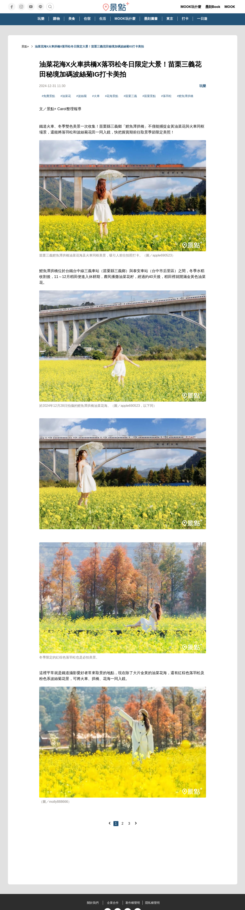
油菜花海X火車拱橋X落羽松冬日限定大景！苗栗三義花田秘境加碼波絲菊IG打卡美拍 (89, 46)
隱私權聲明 (152, 902)
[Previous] (109, 823)
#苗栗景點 (149, 96)
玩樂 (202, 86)
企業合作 (113, 902)
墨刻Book (212, 7)
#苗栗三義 (130, 96)
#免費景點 (48, 96)
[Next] (135, 823)
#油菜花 (65, 96)
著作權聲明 (132, 902)
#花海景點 (111, 96)
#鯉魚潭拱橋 (185, 96)
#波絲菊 (81, 96)
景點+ (25, 46)
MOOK (229, 7)
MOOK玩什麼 (191, 7)
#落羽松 (166, 96)
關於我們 (93, 902)
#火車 (96, 96)
